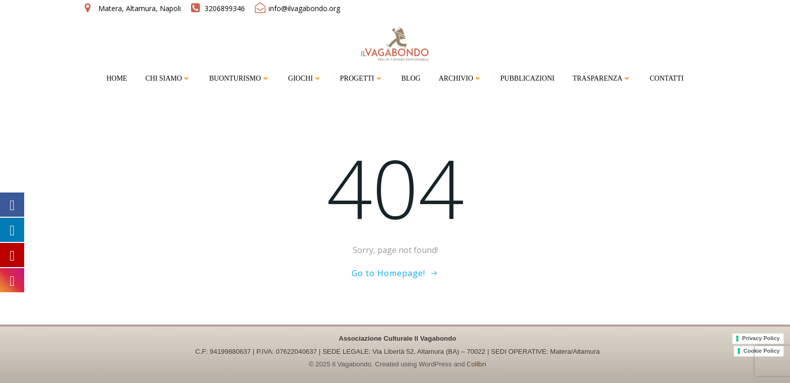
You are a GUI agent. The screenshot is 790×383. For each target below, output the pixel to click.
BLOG (411, 78)
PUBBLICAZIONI (527, 78)
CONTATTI (666, 78)
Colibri (476, 363)
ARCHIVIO (460, 78)
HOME (116, 78)
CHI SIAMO (168, 78)
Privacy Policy (761, 338)
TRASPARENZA (601, 78)
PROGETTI (361, 78)
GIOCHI (305, 78)
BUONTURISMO (239, 78)
